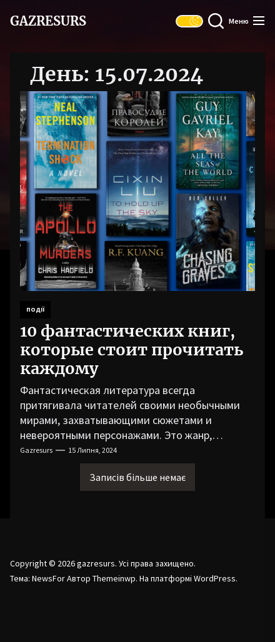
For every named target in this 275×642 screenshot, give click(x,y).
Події (35, 309)
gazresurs (48, 21)
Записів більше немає (137, 477)
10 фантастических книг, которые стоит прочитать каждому (131, 349)
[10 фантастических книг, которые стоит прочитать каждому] (137, 191)
